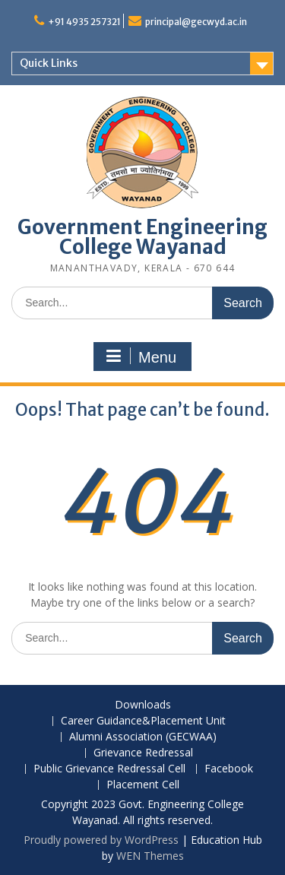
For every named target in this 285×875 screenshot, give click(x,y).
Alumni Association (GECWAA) (143, 737)
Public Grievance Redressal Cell (109, 769)
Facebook (228, 769)
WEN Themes (150, 855)
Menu (140, 356)
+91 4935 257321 (84, 21)
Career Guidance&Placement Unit (143, 721)
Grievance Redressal (143, 753)
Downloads (143, 705)
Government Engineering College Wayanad (142, 236)
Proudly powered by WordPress (101, 839)
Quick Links (49, 63)
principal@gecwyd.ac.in (196, 21)
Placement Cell (142, 785)
